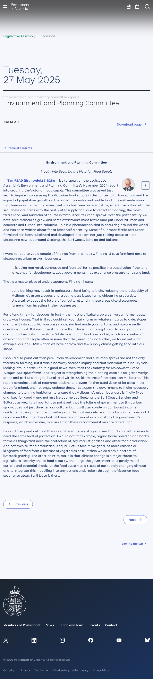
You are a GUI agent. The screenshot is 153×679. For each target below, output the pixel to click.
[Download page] (132, 124)
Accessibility (100, 670)
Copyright (10, 670)
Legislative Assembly (19, 36)
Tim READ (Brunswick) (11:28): (31, 180)
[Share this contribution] (146, 185)
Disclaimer (42, 670)
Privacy (26, 670)
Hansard (48, 36)
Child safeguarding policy (70, 670)
